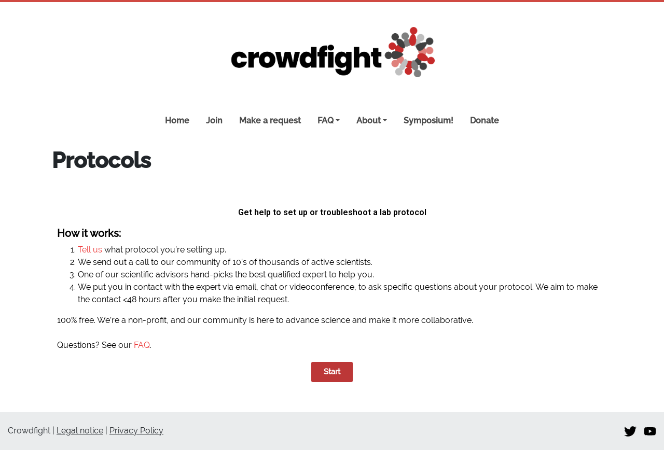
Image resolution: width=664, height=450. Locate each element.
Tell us (90, 250)
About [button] (368, 120)
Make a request (270, 120)
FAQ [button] (325, 120)
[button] (332, 372)
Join (214, 120)
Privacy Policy (136, 430)
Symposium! (428, 120)
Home (177, 120)
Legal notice (80, 430)
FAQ (142, 345)
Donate (484, 120)
